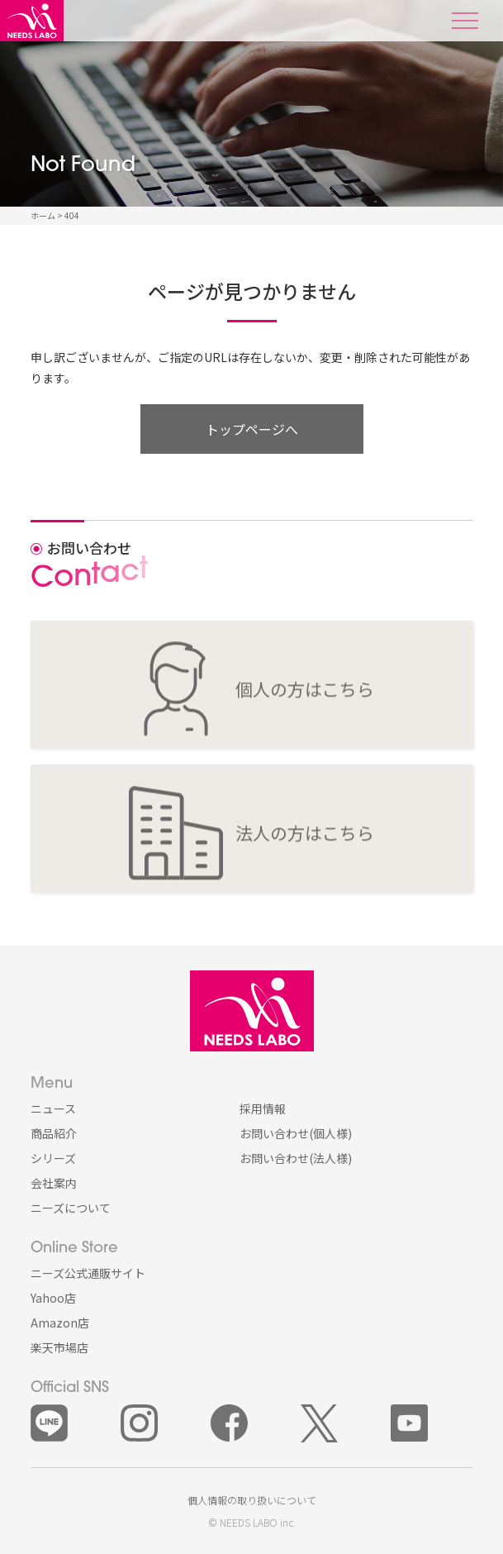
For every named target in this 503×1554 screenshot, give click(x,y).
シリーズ (53, 1158)
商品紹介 (54, 1133)
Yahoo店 (53, 1297)
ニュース (53, 1108)
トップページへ (252, 429)
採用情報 (263, 1108)
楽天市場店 (59, 1347)
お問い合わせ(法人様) (296, 1158)
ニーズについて (71, 1207)
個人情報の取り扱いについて (251, 1500)
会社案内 (54, 1183)
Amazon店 (60, 1322)
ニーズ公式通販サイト (88, 1273)
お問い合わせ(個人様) (296, 1133)
